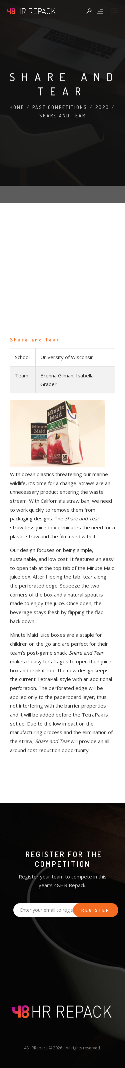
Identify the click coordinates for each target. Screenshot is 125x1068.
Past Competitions (59, 107)
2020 (102, 107)
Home (17, 107)
